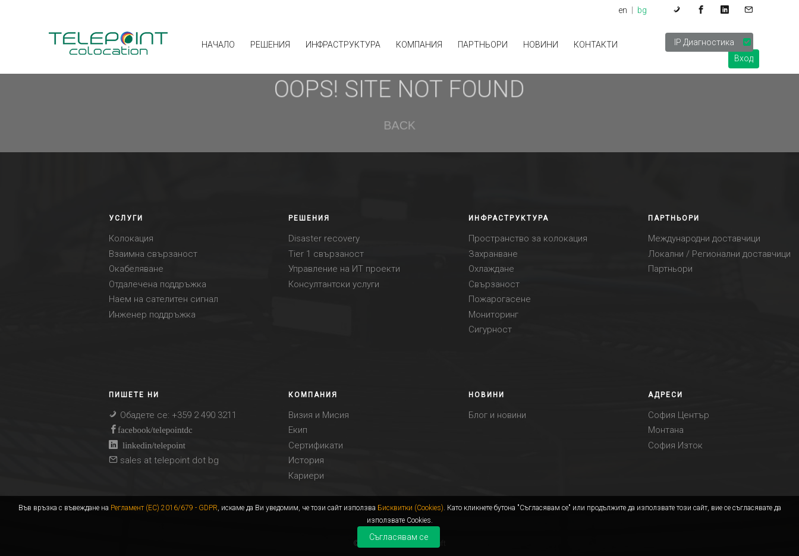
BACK (400, 125)
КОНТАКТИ (596, 44)
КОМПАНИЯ (419, 44)
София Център (678, 415)
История (306, 460)
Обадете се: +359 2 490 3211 (173, 415)
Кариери (306, 475)
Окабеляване (136, 268)
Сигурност (490, 329)
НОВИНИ (540, 44)
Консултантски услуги (333, 284)
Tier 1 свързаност (326, 254)
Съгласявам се (398, 537)
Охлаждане (491, 268)
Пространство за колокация (527, 238)
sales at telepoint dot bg (164, 460)
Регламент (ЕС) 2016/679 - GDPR (164, 508)
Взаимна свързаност (153, 254)
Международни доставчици (704, 238)
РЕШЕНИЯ (270, 44)
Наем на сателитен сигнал (163, 299)
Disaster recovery (324, 238)
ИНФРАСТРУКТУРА (343, 44)
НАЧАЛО (218, 44)
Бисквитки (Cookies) (410, 508)
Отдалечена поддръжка (157, 284)
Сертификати (315, 445)
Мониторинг (493, 314)
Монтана (666, 430)
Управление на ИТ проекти (344, 268)
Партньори (483, 44)
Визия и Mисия (318, 415)
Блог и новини (497, 415)
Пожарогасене (499, 299)
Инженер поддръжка (152, 314)
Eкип (297, 430)
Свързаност (494, 284)
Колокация (131, 238)
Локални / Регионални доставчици (719, 254)
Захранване (493, 254)
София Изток (675, 445)
